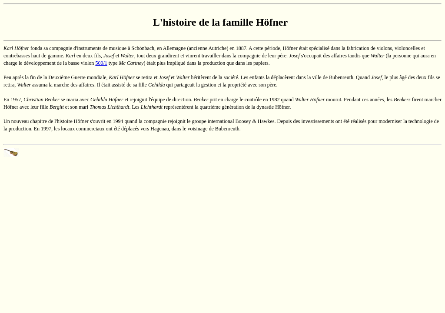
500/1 (101, 63)
